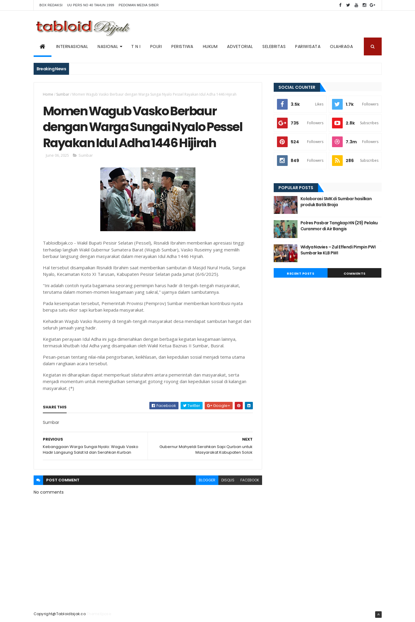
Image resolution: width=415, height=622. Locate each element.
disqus (227, 480)
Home (48, 94)
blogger (207, 480)
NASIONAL (108, 46)
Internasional (72, 46)
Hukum (210, 46)
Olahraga (341, 46)
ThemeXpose (99, 613)
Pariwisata (307, 46)
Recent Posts (300, 273)
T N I (136, 46)
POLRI (156, 46)
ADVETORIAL (240, 46)
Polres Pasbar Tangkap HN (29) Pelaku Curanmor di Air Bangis (339, 226)
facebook (249, 480)
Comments (355, 273)
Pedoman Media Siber (139, 5)
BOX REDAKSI (51, 5)
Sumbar (62, 94)
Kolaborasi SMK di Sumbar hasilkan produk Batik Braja (336, 202)
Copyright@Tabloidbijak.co (60, 613)
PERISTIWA (182, 46)
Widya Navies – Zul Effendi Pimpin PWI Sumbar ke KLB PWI (337, 250)
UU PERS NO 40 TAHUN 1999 (90, 5)
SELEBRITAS (274, 46)
